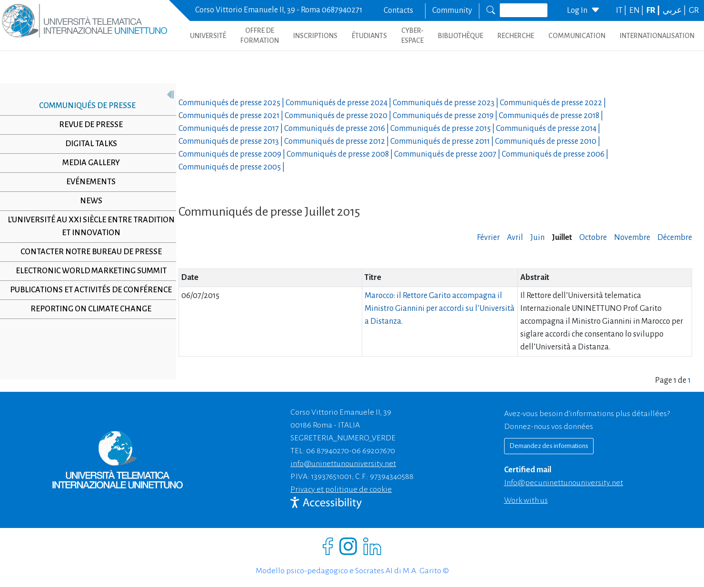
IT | (622, 10)
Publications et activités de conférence (87, 296)
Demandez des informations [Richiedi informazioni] (548, 445)
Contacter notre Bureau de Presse (87, 252)
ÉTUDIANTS (369, 36)
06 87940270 (327, 451)
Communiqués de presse (84, 105)
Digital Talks (87, 143)
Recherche (515, 36)
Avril (515, 237)
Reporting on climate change (87, 322)
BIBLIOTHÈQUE (460, 36)
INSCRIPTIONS (315, 36)
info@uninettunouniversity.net (343, 463)
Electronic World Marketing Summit (87, 271)
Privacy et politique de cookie (341, 489)
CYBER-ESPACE (412, 35)
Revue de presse (87, 124)
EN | (637, 10)
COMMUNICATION (576, 36)
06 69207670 (373, 451)
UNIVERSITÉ (208, 36)
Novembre (632, 237)
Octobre (593, 237)
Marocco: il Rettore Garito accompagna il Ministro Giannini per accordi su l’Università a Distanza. (440, 308)
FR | (653, 10)
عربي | (675, 10)
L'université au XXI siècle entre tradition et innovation (87, 226)
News (87, 201)
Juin (537, 237)
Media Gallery (87, 163)
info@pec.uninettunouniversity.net (563, 482)
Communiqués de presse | (232, 103)
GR (694, 10)
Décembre (674, 237)
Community (452, 10)
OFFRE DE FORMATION (259, 35)
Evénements (87, 182)
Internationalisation (657, 36)
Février (488, 237)
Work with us (526, 500)
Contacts (398, 10)
